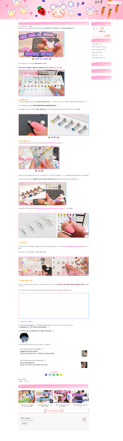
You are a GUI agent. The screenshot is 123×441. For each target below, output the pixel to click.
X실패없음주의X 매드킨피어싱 (29, 351)
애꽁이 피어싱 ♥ (97, 52)
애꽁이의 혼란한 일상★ (99, 49)
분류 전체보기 (97, 44)
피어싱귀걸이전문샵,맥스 (27, 363)
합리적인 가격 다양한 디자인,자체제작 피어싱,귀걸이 (34, 365)
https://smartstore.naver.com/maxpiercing (31, 360)
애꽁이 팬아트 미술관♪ (98, 58)
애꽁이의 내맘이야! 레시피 (99, 47)
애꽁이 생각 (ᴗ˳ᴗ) (97, 55)
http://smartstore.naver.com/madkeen (30, 349)
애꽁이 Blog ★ (61, 8)
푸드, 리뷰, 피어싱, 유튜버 (27, 420)
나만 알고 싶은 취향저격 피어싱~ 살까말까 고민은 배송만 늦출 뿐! (37, 353)
